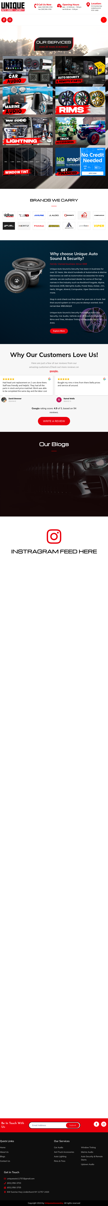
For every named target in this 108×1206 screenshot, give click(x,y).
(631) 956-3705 (46, 9)
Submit (72, 1125)
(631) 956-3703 (47, 7)
